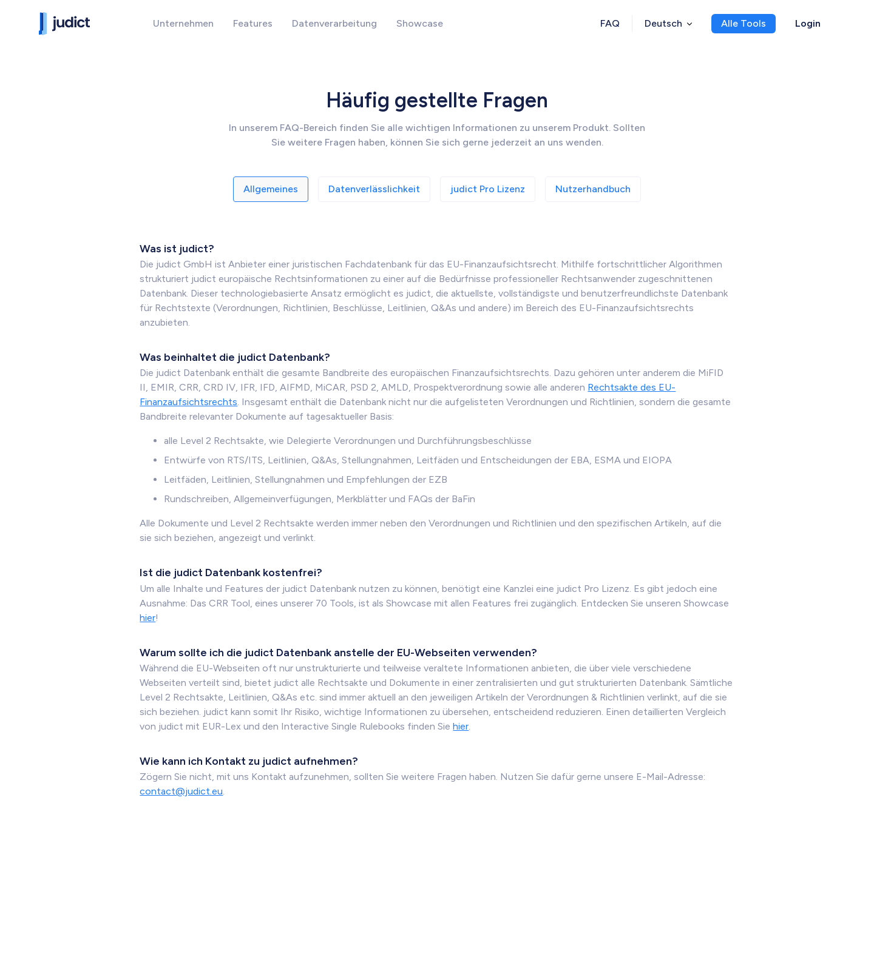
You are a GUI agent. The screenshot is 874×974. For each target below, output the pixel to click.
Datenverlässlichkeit (374, 189)
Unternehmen (183, 23)
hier (147, 617)
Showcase (419, 23)
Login (808, 23)
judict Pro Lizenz (487, 189)
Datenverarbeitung (334, 23)
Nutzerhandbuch (593, 189)
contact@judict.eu (181, 791)
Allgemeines (270, 189)
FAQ (610, 23)
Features (253, 23)
